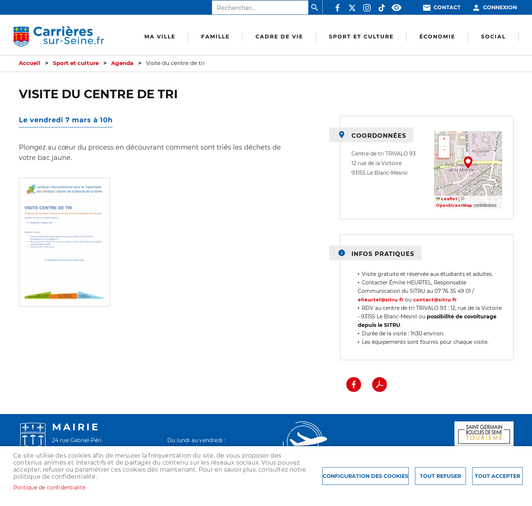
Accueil (29, 63)
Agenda (122, 63)
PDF (379, 384)
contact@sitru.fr (435, 300)
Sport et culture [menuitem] (361, 36)
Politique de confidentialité (49, 487)
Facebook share (353, 384)
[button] (64, 244)
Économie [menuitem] (437, 36)
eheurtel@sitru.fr (381, 300)
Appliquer (315, 7)
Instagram (367, 7)
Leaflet (446, 199)
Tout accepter (497, 476)
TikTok (381, 7)
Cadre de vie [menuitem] (279, 36)
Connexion (500, 7)
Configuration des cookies (365, 476)
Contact (447, 7)
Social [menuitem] (493, 36)
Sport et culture (76, 63)
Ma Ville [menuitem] (159, 36)
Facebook (337, 7)
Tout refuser (440, 476)
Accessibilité (396, 7)
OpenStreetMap (454, 205)
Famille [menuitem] (215, 36)
